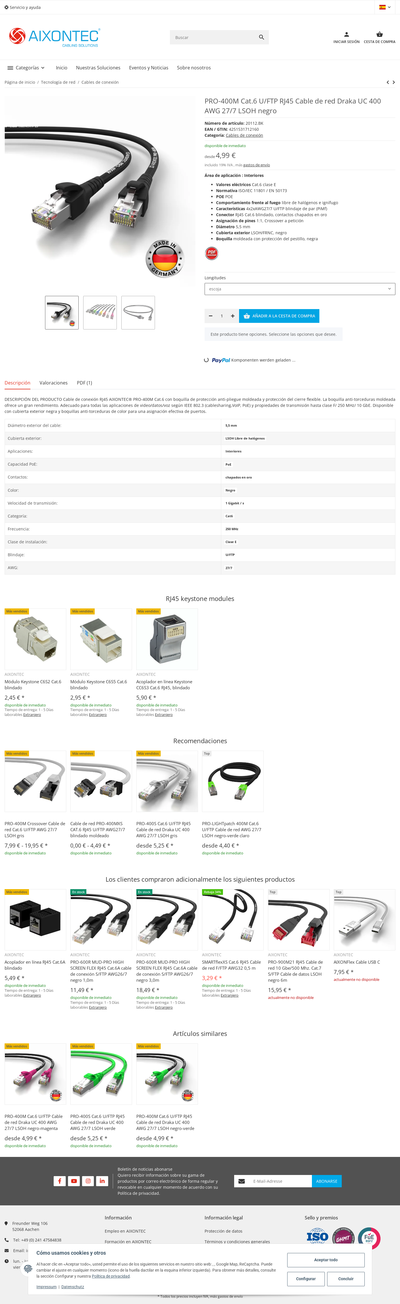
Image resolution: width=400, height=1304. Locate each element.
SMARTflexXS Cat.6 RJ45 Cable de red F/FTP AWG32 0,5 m (231, 965)
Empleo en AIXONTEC (125, 1231)
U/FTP (230, 555)
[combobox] (300, 289)
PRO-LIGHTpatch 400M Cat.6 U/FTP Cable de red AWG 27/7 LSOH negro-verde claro (231, 829)
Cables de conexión (244, 135)
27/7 (229, 568)
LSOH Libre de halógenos (245, 438)
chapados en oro (239, 477)
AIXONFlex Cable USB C (357, 962)
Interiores (233, 451)
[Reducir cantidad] (211, 316)
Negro (230, 490)
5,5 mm (231, 425)
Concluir (345, 1278)
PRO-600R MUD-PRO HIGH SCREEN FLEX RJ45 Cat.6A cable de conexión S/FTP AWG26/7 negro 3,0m (166, 971)
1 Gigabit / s (235, 503)
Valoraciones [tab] (54, 383)
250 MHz (232, 529)
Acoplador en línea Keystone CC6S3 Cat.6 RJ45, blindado (164, 684)
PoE (228, 464)
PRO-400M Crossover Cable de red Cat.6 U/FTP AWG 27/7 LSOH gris (35, 829)
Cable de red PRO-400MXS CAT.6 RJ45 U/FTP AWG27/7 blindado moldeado (97, 829)
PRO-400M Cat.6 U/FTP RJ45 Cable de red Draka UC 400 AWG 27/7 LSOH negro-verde (165, 1122)
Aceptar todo (325, 1260)
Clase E (231, 542)
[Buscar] (212, 37)
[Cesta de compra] (377, 37)
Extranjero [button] (32, 714)
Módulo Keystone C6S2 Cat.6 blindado (33, 684)
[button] (25, 7)
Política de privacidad (138, 1193)
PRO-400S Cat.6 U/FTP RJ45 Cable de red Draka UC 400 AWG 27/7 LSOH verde (97, 1122)
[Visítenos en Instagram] (88, 1181)
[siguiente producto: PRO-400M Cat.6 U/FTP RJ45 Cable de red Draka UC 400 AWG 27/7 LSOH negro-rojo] (387, 82)
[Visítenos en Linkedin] (102, 1181)
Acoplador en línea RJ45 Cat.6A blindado (35, 965)
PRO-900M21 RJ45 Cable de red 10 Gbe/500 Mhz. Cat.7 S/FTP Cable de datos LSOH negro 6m (295, 971)
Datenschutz (73, 1287)
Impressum (47, 1287)
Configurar (305, 1278)
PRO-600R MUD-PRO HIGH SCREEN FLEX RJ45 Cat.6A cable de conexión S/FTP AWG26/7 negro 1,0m (100, 971)
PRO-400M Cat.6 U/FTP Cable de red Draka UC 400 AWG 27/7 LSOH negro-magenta (34, 1122)
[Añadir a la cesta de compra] (279, 316)
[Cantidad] (222, 316)
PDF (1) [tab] (84, 383)
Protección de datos (223, 1231)
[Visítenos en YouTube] (74, 1181)
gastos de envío (256, 164)
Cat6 (229, 516)
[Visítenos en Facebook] (59, 1181)
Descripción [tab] (17, 383)
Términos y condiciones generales (237, 1241)
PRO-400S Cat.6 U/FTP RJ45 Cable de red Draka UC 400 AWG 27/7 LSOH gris (163, 829)
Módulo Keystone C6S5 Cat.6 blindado (98, 684)
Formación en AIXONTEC (128, 1241)
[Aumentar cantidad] (233, 316)
